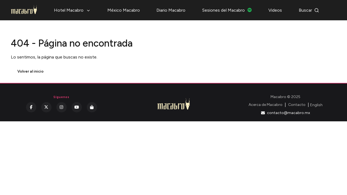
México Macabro (123, 10)
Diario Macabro (170, 10)
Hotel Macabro (72, 10)
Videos (275, 10)
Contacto (297, 104)
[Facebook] (31, 107)
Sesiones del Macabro (227, 10)
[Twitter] (46, 107)
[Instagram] (61, 107)
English (316, 105)
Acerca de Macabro (265, 104)
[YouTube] (77, 107)
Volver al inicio (30, 71)
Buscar (309, 10)
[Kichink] (92, 107)
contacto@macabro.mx (285, 112)
